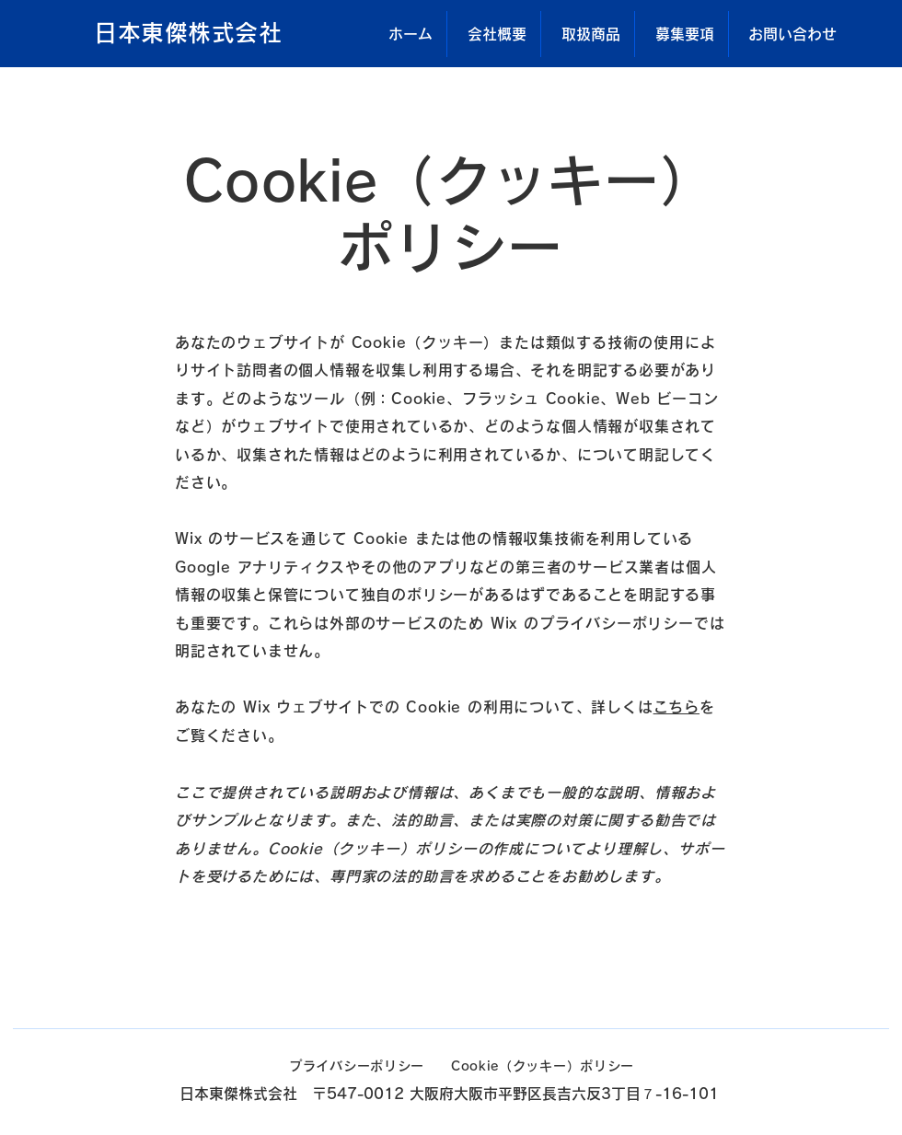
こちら (676, 707)
